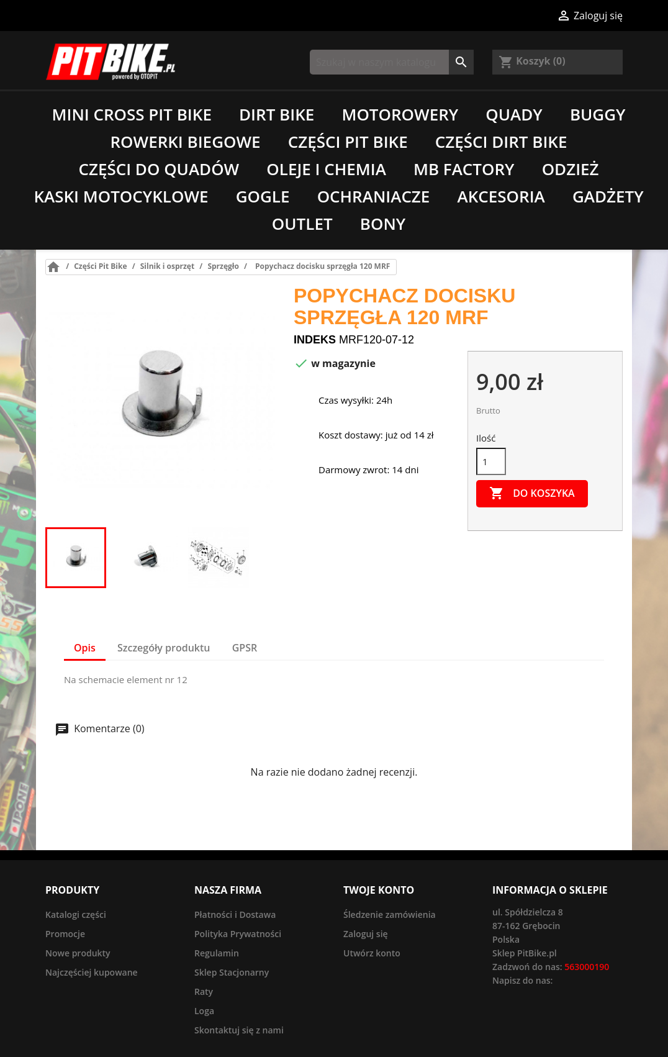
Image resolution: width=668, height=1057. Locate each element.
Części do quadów (158, 169)
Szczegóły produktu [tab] (163, 648)
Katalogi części (75, 914)
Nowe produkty (78, 953)
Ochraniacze (373, 196)
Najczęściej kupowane (91, 972)
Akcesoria (501, 196)
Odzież (570, 169)
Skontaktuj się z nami (239, 1030)
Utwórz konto (371, 953)
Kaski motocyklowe (121, 196)
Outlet (302, 223)
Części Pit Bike (348, 141)
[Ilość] (491, 461)
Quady (513, 114)
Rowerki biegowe (186, 141)
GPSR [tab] (244, 648)
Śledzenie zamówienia (389, 914)
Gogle (263, 196)
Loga (204, 1011)
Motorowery (399, 114)
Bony (382, 223)
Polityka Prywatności (237, 934)
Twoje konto (378, 890)
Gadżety (608, 196)
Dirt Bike (276, 114)
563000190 (586, 967)
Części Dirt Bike (501, 141)
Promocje (65, 934)
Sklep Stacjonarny (231, 972)
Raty (203, 991)
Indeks (315, 339)
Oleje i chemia (326, 169)
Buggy (598, 114)
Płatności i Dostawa (235, 914)
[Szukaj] (392, 62)
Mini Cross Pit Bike (132, 114)
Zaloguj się (365, 934)
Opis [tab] (85, 648)
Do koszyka (532, 494)
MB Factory (464, 169)
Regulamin (216, 953)
